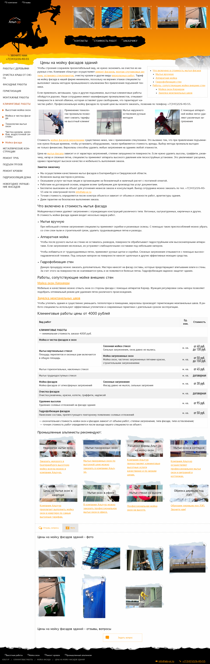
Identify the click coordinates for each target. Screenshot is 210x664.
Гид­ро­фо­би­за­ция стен (168, 81)
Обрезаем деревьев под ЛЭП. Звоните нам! (188, 507)
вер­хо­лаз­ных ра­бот (123, 75)
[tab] (48, 528)
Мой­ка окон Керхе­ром (171, 89)
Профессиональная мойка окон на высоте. (142, 508)
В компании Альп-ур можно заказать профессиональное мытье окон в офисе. (100, 508)
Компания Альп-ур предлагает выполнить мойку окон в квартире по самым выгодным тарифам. (57, 511)
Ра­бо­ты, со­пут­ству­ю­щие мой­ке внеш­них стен (179, 85)
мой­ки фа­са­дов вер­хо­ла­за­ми (67, 140)
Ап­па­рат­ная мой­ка (166, 78)
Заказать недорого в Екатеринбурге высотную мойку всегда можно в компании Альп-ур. (54, 467)
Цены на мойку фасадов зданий (70, 660)
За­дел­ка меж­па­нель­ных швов (175, 92)
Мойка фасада (44, 660)
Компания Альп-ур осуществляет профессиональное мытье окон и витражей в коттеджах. (186, 469)
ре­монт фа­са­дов (105, 71)
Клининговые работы (23, 660)
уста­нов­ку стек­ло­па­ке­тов (59, 75)
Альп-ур (5, 660)
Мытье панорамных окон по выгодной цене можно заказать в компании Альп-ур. (99, 466)
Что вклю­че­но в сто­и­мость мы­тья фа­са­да (177, 70)
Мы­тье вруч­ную (165, 74)
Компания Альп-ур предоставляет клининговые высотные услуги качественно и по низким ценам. (143, 467)
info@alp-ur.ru (83, 191)
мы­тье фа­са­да (55, 153)
